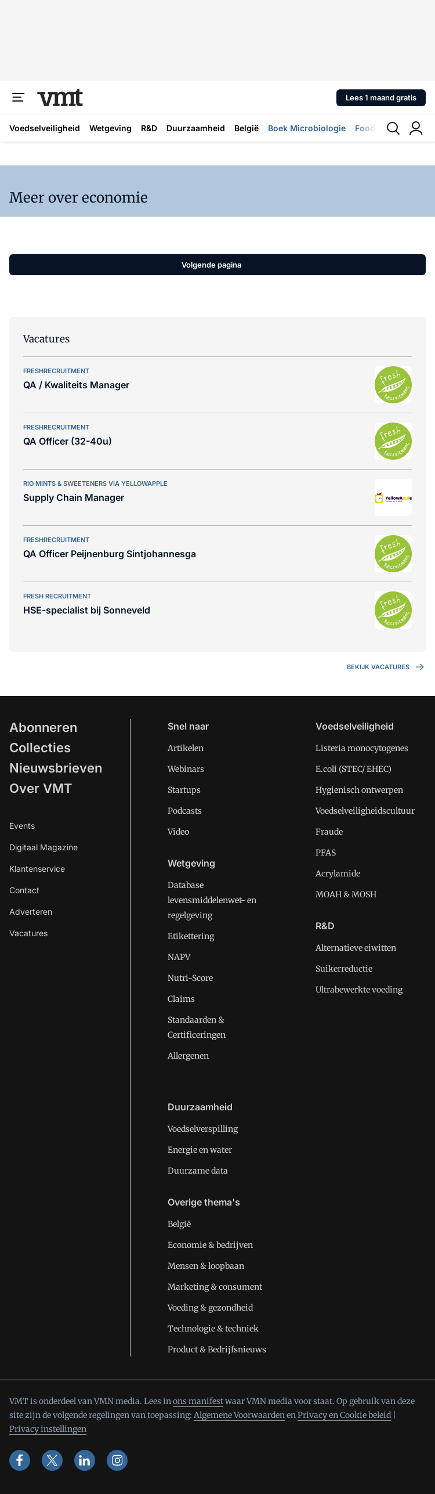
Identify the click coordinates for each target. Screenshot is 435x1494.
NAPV (179, 957)
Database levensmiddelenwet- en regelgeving (212, 900)
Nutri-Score (190, 978)
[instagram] (117, 1460)
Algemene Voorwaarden (239, 1415)
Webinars (186, 769)
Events (22, 826)
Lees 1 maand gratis (381, 97)
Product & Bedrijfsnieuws (217, 1349)
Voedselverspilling (203, 1129)
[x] (52, 1460)
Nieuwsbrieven (55, 767)
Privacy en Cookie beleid (344, 1415)
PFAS (326, 852)
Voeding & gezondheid (210, 1307)
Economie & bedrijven (210, 1245)
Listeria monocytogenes (362, 748)
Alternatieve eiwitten (356, 948)
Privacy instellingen (47, 1429)
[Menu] (18, 97)
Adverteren (30, 911)
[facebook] (19, 1460)
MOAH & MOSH (346, 894)
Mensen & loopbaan (206, 1266)
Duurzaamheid (195, 128)
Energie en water (200, 1150)
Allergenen (188, 1056)
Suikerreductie (344, 968)
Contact (24, 890)
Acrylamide (338, 873)
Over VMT (40, 788)
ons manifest (198, 1401)
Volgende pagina (211, 264)
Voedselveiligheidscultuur (365, 811)
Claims (181, 999)
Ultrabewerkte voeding (359, 989)
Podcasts (185, 811)
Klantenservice (37, 869)
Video (178, 832)
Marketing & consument (215, 1287)
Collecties (40, 747)
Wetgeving (110, 128)
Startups (184, 790)
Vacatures (28, 933)
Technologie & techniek (213, 1328)
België (246, 128)
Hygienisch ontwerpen (359, 790)
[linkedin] (84, 1460)
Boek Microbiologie (307, 128)
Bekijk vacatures (386, 667)
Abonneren (43, 727)
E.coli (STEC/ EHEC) (354, 769)
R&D (149, 128)
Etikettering (191, 936)
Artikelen (186, 748)
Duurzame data (198, 1170)
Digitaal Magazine (43, 847)
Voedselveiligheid (44, 128)
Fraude (329, 832)
